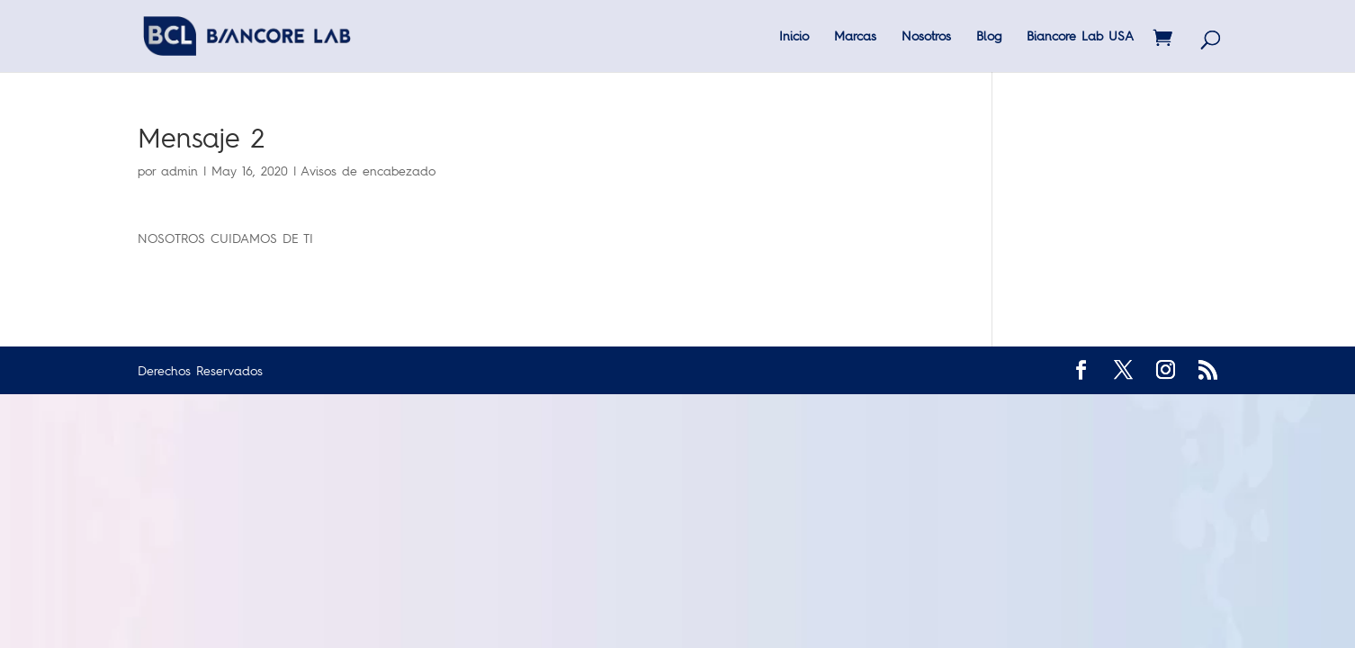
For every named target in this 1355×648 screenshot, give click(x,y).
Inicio (794, 37)
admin (179, 170)
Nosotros (926, 37)
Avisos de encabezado (368, 170)
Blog (988, 37)
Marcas (855, 37)
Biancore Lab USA (1080, 37)
